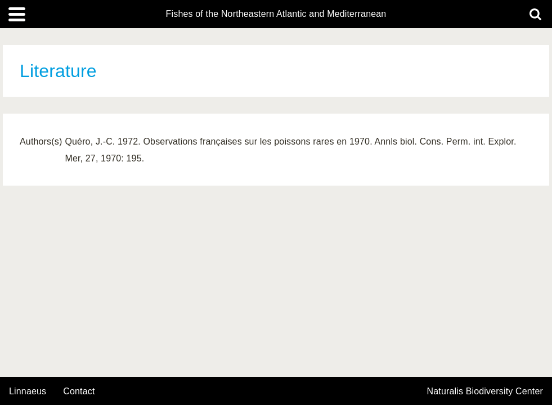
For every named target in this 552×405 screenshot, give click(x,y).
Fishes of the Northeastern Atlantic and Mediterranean (276, 14)
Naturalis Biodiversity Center (485, 391)
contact (79, 391)
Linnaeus (27, 391)
